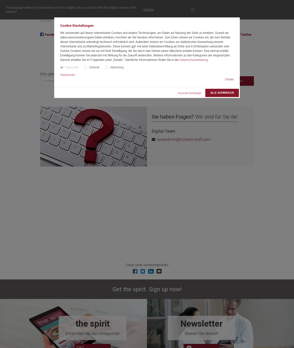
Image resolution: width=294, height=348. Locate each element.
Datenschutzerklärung (194, 60)
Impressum (67, 75)
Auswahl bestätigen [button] (189, 93)
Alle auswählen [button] (222, 92)
